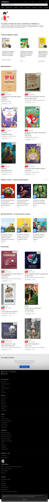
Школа (21, 7)
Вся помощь (4, 489)
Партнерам (4, 455)
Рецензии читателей (6, 437)
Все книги (3, 398)
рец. (14, 70)
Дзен (2, 390)
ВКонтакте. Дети (5, 384)
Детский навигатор (6, 434)
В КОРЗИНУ (4, 103)
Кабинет (3, 472)
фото (15, 71)
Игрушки (34, 7)
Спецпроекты (4, 449)
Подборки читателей (6, 441)
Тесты (2, 443)
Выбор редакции (6, 66)
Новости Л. (4, 445)
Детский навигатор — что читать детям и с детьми (15, 214)
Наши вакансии (5, 457)
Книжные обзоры (5, 439)
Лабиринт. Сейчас (5, 432)
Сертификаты (4, 423)
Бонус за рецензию (6, 420)
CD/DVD (40, 7)
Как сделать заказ (5, 479)
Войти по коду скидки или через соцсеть (11, 466)
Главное (16, 7)
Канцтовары (28, 7)
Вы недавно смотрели (7, 357)
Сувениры (46, 7)
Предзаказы (4, 427)
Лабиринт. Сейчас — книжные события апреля (14, 180)
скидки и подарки (32, 26)
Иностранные (9, 7)
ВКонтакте (4, 382)
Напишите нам (5, 487)
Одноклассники (5, 388)
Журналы (3, 402)
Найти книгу (24, 367)
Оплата (3, 481)
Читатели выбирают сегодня (9, 35)
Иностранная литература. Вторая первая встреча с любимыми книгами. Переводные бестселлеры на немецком (8, 238)
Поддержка (4, 485)
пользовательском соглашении (12, 496)
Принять (24, 499)
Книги (2, 7)
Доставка (3, 483)
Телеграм (3, 392)
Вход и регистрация (6, 468)
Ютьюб (3, 386)
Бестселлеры (5, 246)
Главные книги (5, 418)
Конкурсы (3, 447)
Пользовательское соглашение (9, 491)
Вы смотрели (4, 470)
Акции (2, 416)
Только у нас (4, 425)
